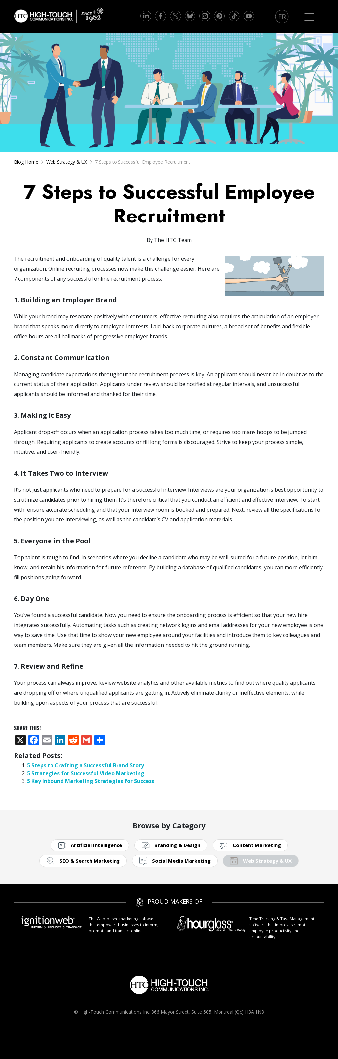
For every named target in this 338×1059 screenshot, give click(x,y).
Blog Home (26, 162)
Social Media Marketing (181, 860)
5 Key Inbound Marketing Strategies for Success (90, 781)
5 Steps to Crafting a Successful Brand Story (85, 765)
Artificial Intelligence (96, 845)
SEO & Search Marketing (89, 860)
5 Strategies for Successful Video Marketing (85, 773)
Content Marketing (257, 845)
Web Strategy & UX (66, 162)
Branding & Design (177, 845)
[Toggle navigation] (309, 16)
